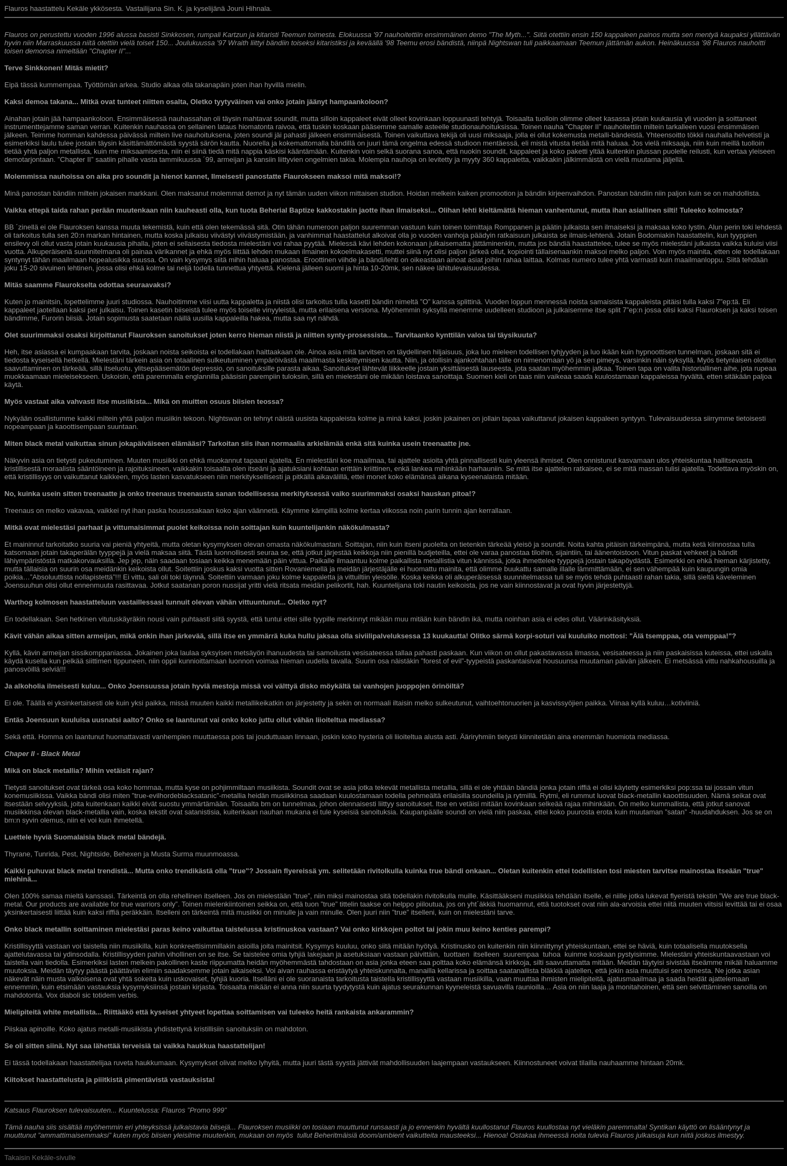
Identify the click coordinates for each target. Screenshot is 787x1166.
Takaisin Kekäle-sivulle (40, 1157)
